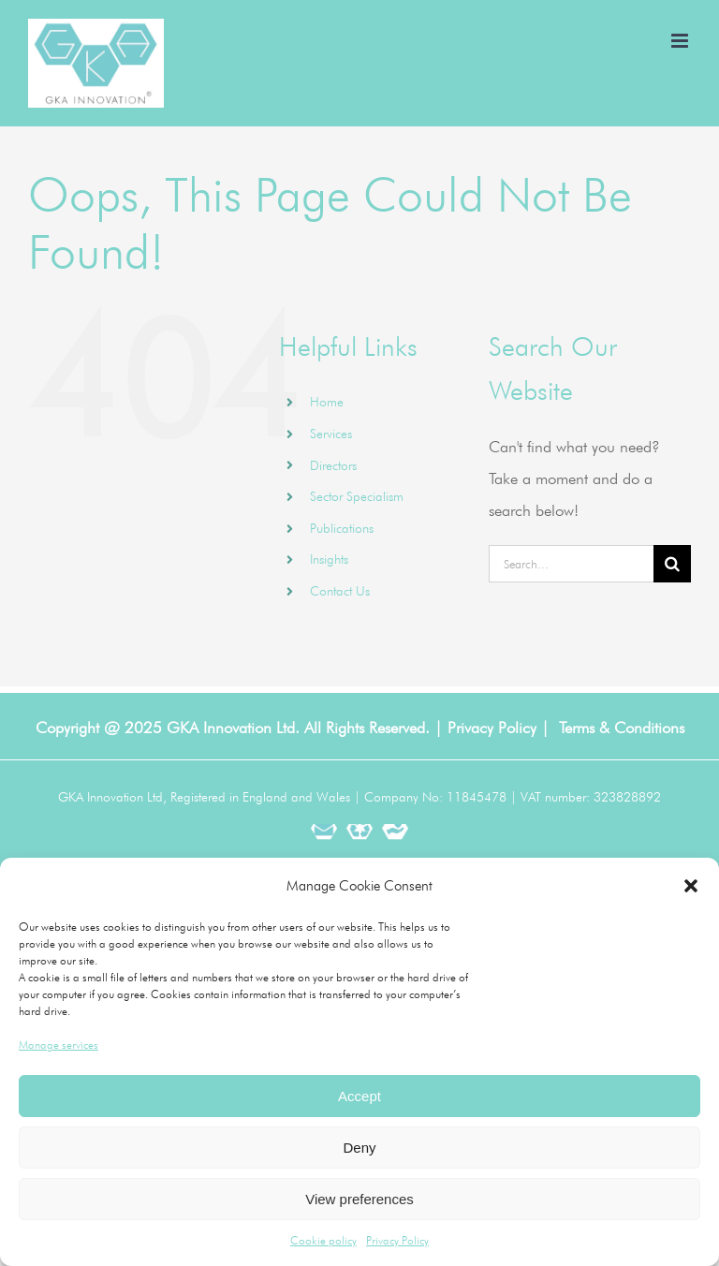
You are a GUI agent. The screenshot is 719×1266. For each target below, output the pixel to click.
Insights (329, 559)
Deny (359, 1148)
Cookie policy (323, 1240)
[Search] (672, 563)
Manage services (58, 1045)
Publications (342, 528)
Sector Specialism (357, 496)
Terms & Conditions (621, 727)
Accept (359, 1096)
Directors (333, 465)
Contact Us (340, 590)
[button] (691, 885)
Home (327, 401)
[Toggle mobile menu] (681, 41)
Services (331, 433)
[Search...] (571, 563)
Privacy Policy (397, 1240)
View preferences (359, 1199)
